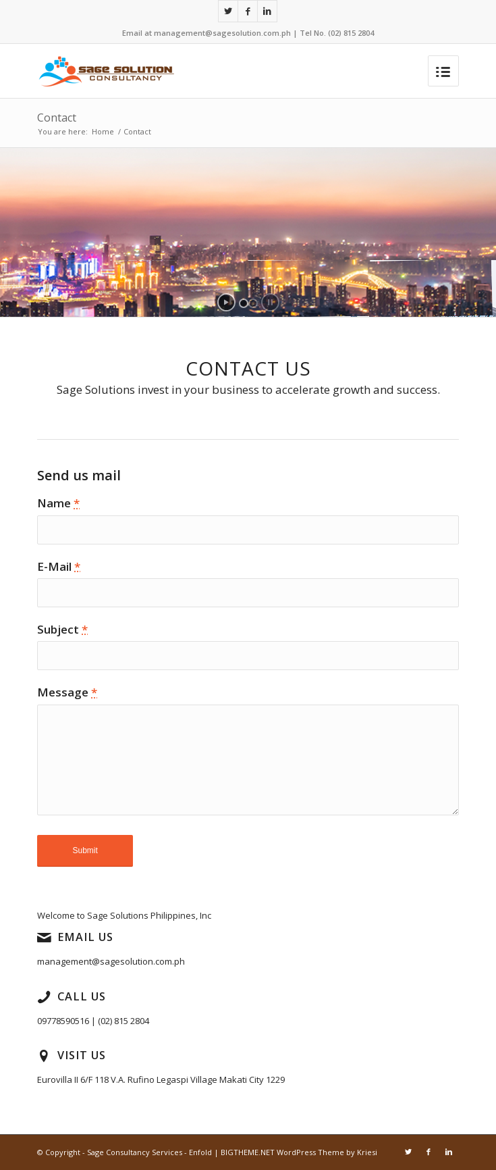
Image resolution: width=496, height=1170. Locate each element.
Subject (62, 629)
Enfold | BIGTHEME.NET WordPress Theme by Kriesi (283, 1152)
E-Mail (58, 566)
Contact (56, 117)
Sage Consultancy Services (134, 1152)
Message (67, 692)
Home (103, 131)
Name (58, 503)
